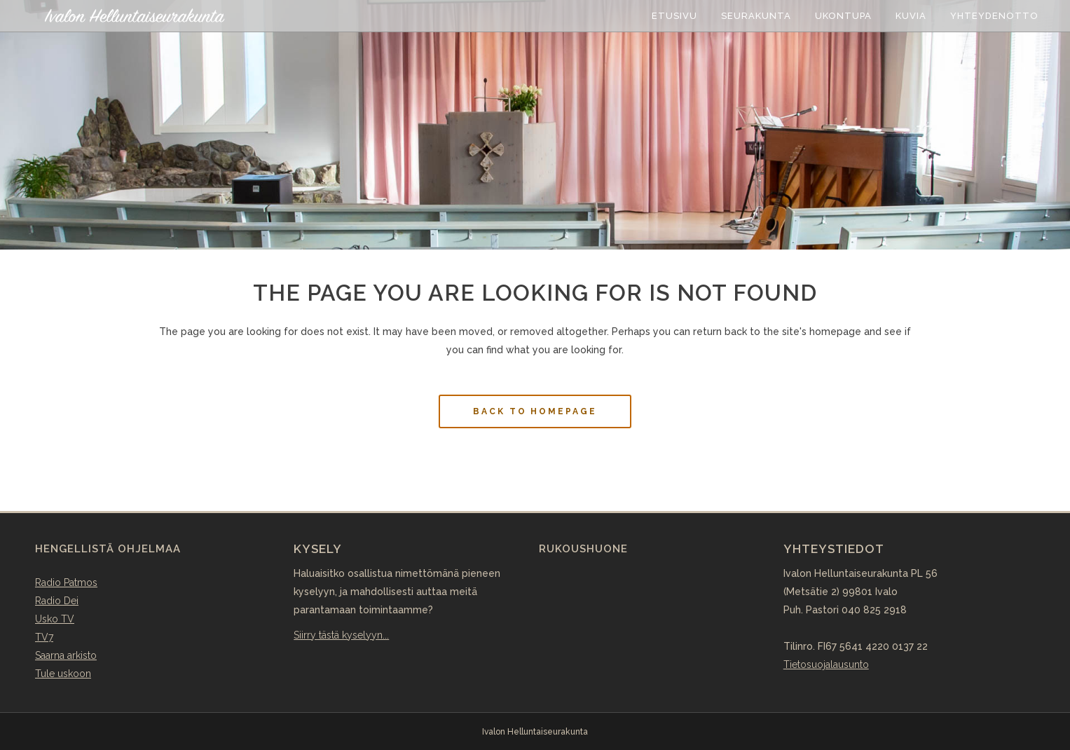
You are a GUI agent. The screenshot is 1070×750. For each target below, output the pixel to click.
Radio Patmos (66, 582)
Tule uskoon (63, 673)
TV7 (44, 637)
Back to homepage (534, 411)
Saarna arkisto (66, 655)
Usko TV (54, 619)
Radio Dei (56, 600)
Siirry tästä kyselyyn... (341, 635)
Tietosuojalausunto (826, 664)
